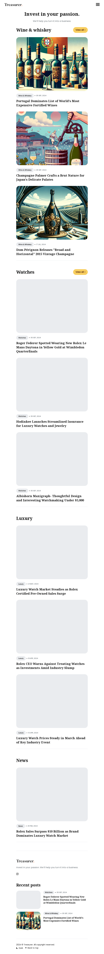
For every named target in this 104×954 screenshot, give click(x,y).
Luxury (24, 518)
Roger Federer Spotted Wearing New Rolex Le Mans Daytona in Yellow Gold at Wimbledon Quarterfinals (51, 347)
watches (22, 338)
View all (80, 29)
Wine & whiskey (33, 30)
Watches (25, 272)
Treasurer (28, 944)
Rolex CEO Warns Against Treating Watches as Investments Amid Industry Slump (50, 666)
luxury (21, 584)
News (22, 760)
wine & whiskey (25, 96)
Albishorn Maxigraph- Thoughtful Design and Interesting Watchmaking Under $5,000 (50, 498)
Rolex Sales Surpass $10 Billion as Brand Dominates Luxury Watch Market (47, 833)
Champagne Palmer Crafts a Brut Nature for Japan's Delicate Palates (50, 177)
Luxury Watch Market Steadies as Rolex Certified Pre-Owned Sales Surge (47, 591)
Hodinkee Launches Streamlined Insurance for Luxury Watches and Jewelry (49, 424)
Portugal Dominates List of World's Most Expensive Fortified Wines (47, 103)
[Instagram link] (17, 874)
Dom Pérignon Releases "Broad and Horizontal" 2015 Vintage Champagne (45, 252)
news (20, 826)
